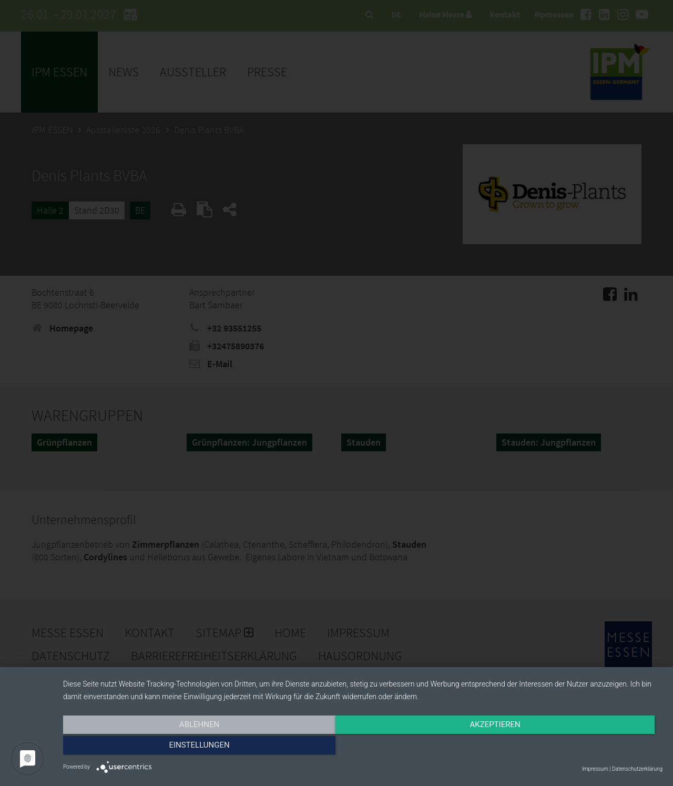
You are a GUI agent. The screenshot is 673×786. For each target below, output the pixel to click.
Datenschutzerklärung (637, 769)
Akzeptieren (363, 747)
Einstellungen (572, 747)
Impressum (595, 769)
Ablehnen (153, 747)
